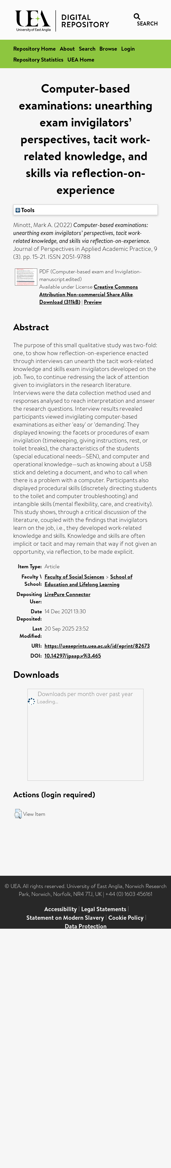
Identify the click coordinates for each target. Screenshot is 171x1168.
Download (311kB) (59, 301)
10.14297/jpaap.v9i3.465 (73, 655)
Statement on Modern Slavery (65, 917)
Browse (108, 48)
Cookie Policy (126, 917)
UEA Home (80, 59)
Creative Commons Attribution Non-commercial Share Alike (88, 290)
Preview (93, 301)
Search (87, 48)
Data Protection (86, 926)
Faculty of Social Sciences (74, 576)
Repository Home (34, 48)
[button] (18, 814)
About (67, 48)
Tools (25, 210)
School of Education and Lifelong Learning (88, 580)
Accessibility (60, 909)
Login (128, 48)
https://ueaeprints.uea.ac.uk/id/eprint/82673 (97, 645)
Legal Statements (103, 909)
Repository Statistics (38, 59)
